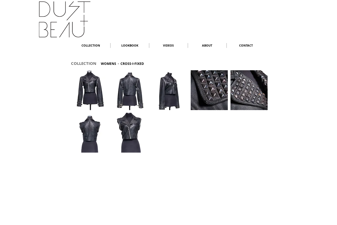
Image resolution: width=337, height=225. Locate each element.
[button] (89, 90)
